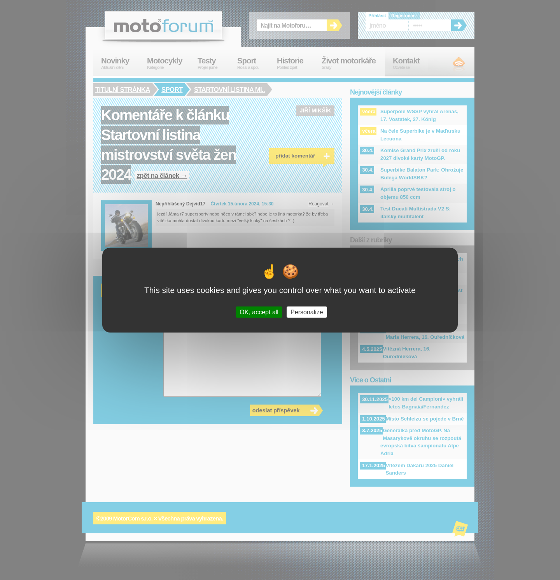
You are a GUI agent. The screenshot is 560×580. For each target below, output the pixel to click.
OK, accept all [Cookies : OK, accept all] (259, 312)
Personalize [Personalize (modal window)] (306, 312)
